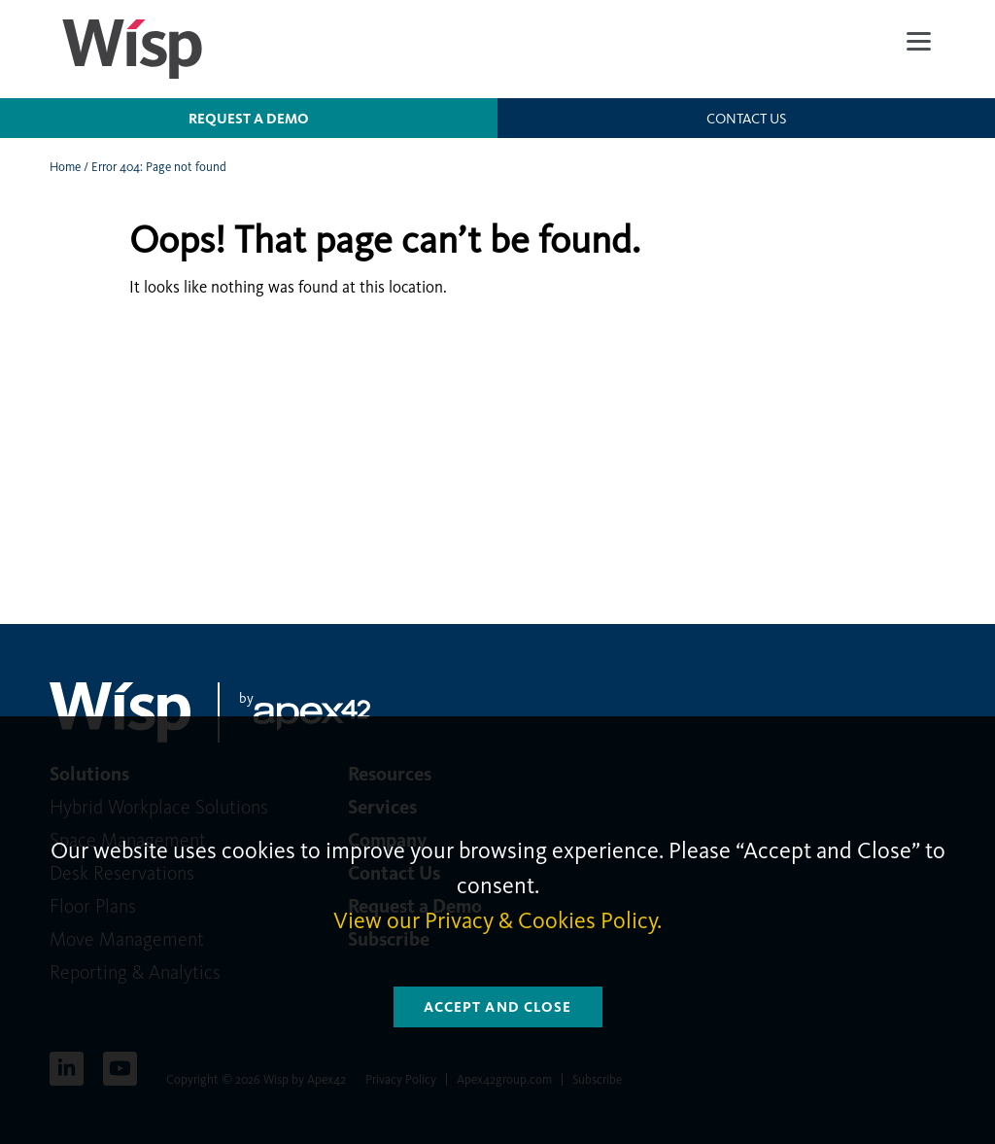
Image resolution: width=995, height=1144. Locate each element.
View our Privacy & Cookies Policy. (497, 920)
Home (65, 166)
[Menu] (918, 41)
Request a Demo (249, 118)
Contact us (746, 118)
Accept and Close (498, 1007)
